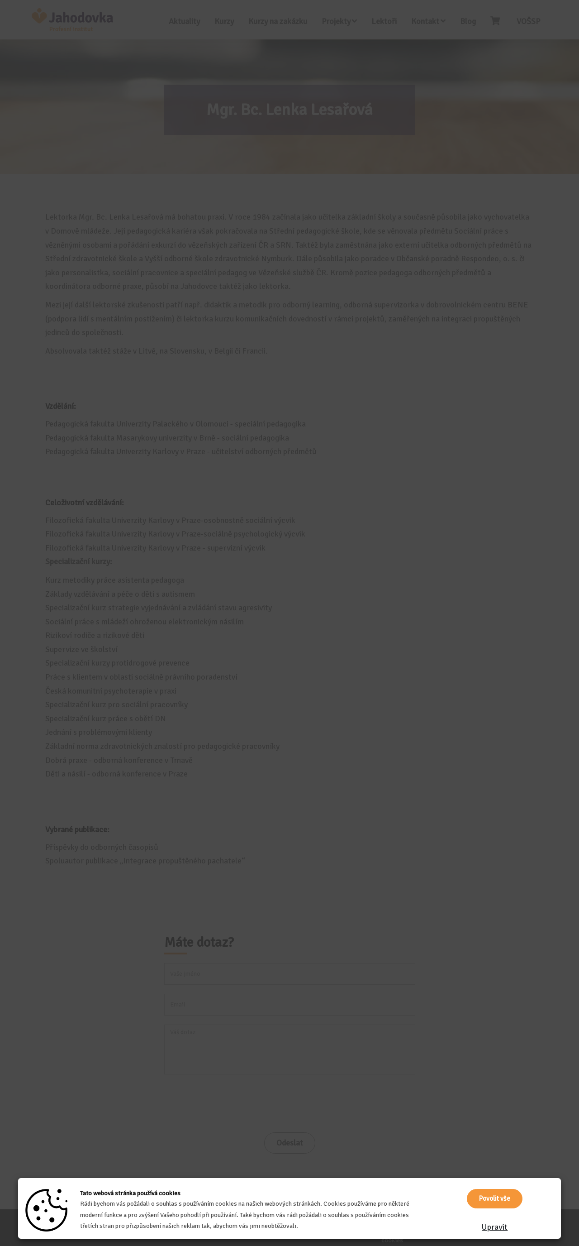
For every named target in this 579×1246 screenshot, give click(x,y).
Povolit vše (494, 1198)
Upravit (495, 1227)
